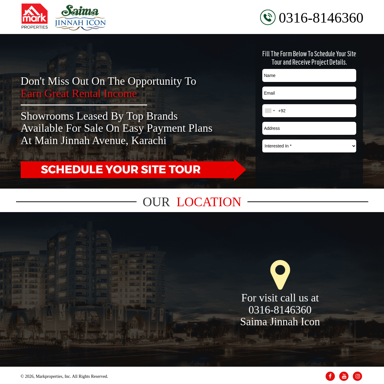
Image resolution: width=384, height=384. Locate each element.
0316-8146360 (321, 18)
